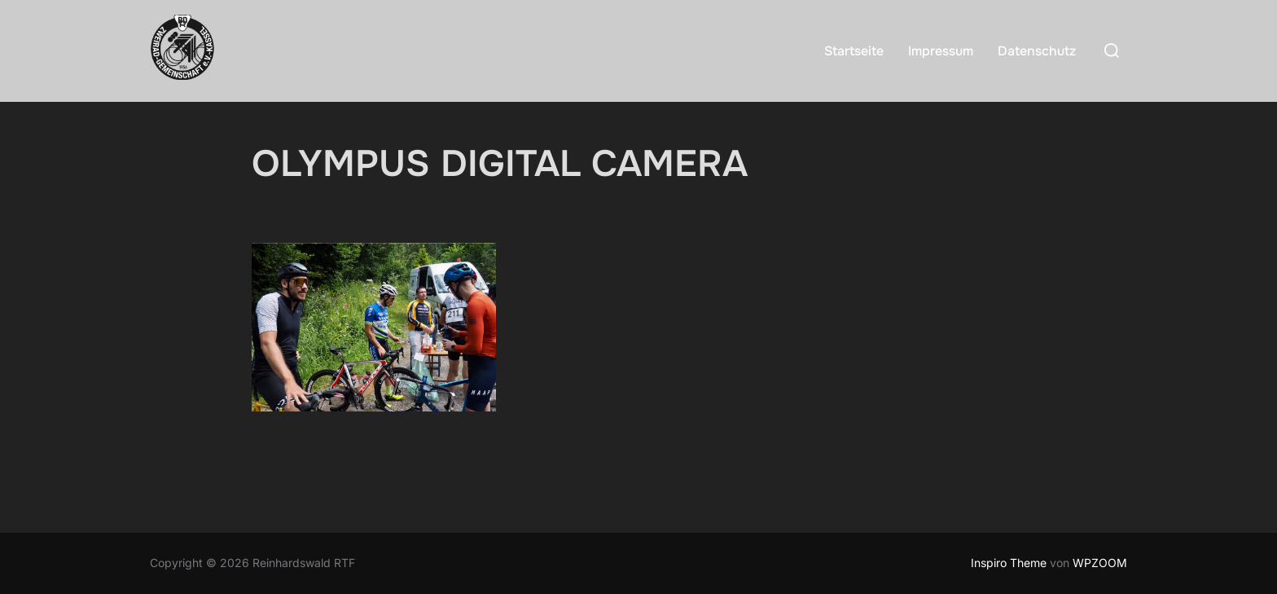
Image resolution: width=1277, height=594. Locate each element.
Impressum (940, 50)
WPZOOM (1100, 563)
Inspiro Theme (1009, 563)
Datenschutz (1037, 50)
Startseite (854, 50)
